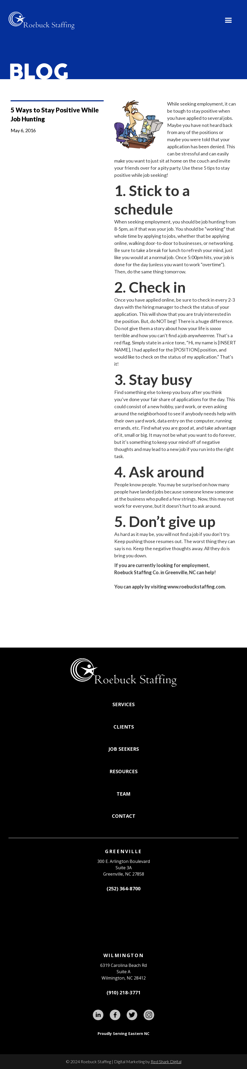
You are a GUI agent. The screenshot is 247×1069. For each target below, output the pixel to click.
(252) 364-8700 (124, 888)
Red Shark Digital (166, 1061)
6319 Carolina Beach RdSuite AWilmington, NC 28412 (123, 971)
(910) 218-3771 (124, 992)
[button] (228, 21)
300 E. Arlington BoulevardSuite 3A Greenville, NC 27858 (123, 867)
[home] (41, 21)
